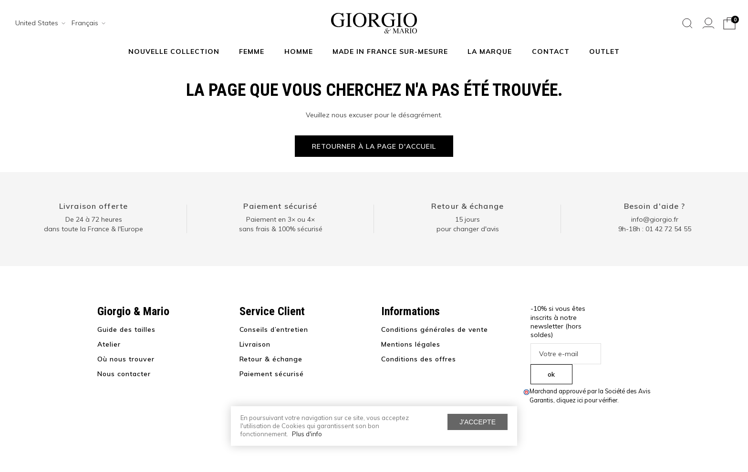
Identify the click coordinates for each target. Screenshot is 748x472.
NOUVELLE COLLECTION (173, 51)
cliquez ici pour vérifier (586, 400)
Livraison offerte (93, 206)
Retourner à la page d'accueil (374, 146)
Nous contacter (124, 373)
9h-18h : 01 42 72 (654, 229)
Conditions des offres (418, 359)
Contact (551, 51)
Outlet (604, 51)
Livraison (255, 344)
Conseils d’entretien (274, 329)
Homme (298, 51)
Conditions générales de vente (434, 329)
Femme (251, 51)
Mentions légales (410, 344)
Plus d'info (307, 434)
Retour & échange (467, 206)
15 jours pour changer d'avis (467, 224)
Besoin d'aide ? (655, 206)
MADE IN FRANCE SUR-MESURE (390, 51)
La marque (490, 51)
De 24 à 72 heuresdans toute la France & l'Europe (93, 224)
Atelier (109, 344)
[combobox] (37, 23)
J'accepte (477, 422)
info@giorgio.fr (654, 219)
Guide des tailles (126, 329)
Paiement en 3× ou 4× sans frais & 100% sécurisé (280, 224)
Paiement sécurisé (280, 206)
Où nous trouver (126, 359)
